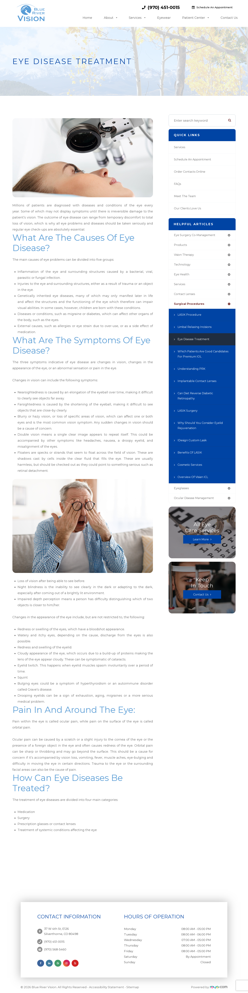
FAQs (178, 184)
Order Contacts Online (191, 172)
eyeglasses (182, 491)
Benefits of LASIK (191, 455)
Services (180, 147)
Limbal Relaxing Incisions (197, 330)
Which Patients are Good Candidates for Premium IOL (200, 356)
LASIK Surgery (188, 413)
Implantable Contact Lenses (199, 384)
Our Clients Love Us (189, 208)
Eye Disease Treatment (196, 342)
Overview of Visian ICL (195, 480)
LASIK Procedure (191, 317)
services (180, 286)
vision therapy (185, 256)
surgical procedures (190, 306)
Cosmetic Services (192, 468)
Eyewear (164, 18)
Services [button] (137, 18)
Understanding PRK (193, 372)
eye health (182, 276)
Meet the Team (186, 196)
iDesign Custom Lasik (194, 443)
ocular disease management (196, 501)
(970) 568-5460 (55, 946)
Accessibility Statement (106, 985)
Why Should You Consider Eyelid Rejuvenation (203, 428)
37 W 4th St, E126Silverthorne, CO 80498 (61, 929)
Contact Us (229, 18)
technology (183, 266)
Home (87, 18)
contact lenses (186, 296)
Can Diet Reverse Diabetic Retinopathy (198, 398)
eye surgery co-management (197, 235)
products (181, 245)
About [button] (110, 18)
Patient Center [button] (195, 18)
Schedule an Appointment (214, 7)
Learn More (201, 542)
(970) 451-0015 (164, 7)
